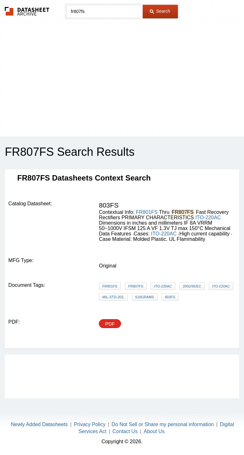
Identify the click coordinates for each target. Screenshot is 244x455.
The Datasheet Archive (27, 11)
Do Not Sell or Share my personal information (163, 424)
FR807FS (135, 286)
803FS (170, 297)
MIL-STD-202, (113, 297)
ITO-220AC (208, 217)
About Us (154, 431)
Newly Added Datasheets (39, 424)
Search (160, 11)
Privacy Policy (89, 424)
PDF (110, 323)
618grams (144, 297)
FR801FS (147, 212)
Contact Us (125, 431)
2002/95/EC (192, 286)
